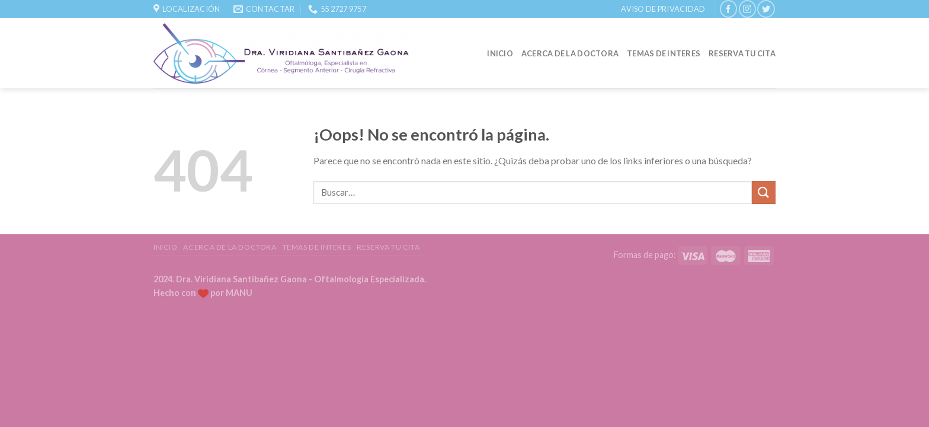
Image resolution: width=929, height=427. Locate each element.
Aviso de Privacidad (663, 9)
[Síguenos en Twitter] (765, 8)
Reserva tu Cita (742, 53)
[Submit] (764, 192)
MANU (239, 293)
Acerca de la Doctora (570, 53)
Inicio (500, 53)
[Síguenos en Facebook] (728, 8)
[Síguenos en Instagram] (747, 8)
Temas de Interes (663, 53)
